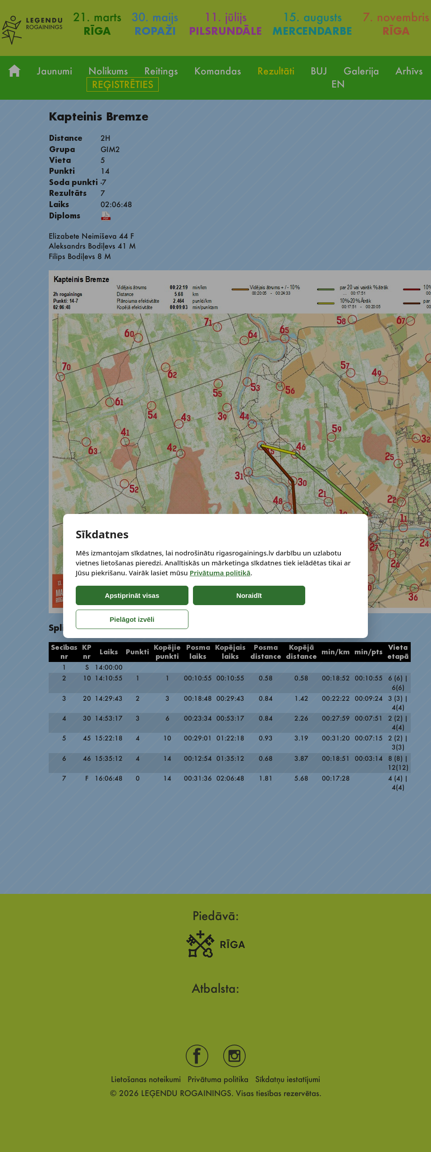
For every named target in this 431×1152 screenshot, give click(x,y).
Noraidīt (192, 607)
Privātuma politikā (220, 584)
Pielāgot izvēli (268, 607)
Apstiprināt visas (113, 607)
